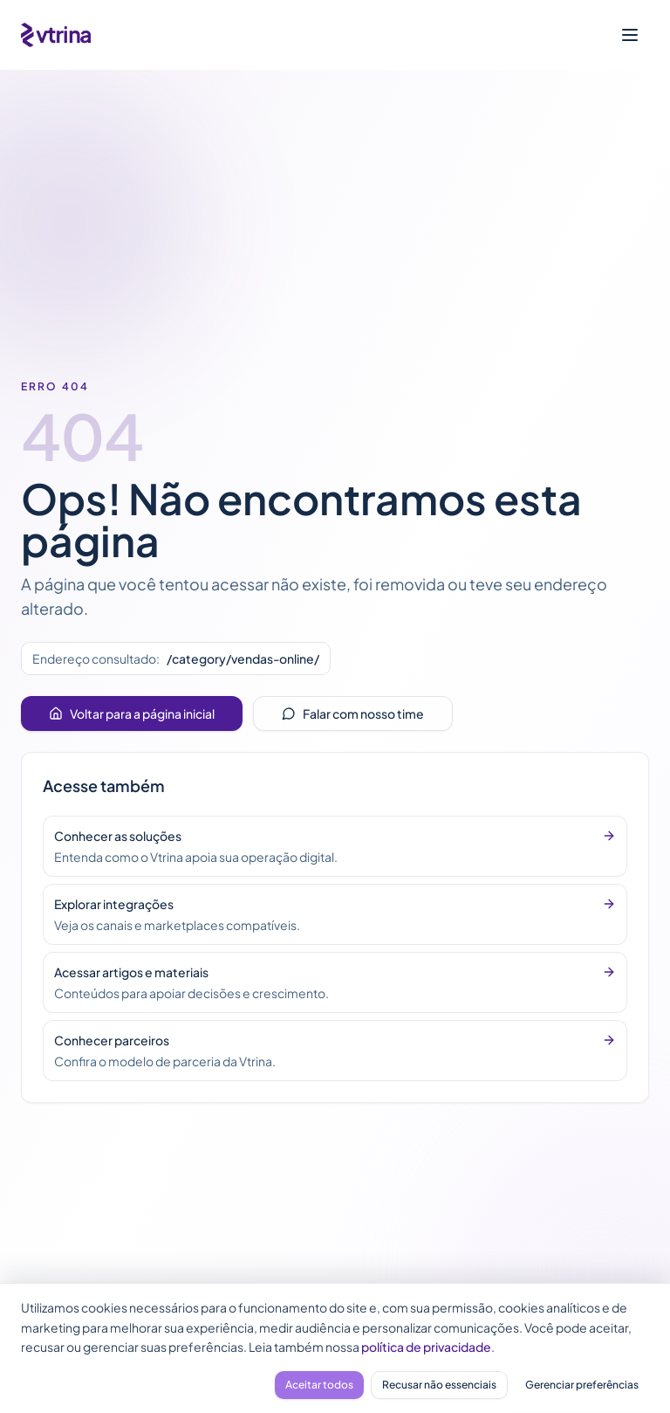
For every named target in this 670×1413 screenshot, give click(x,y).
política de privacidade (426, 1346)
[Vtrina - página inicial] (56, 35)
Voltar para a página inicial (132, 713)
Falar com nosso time (353, 713)
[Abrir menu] (630, 35)
